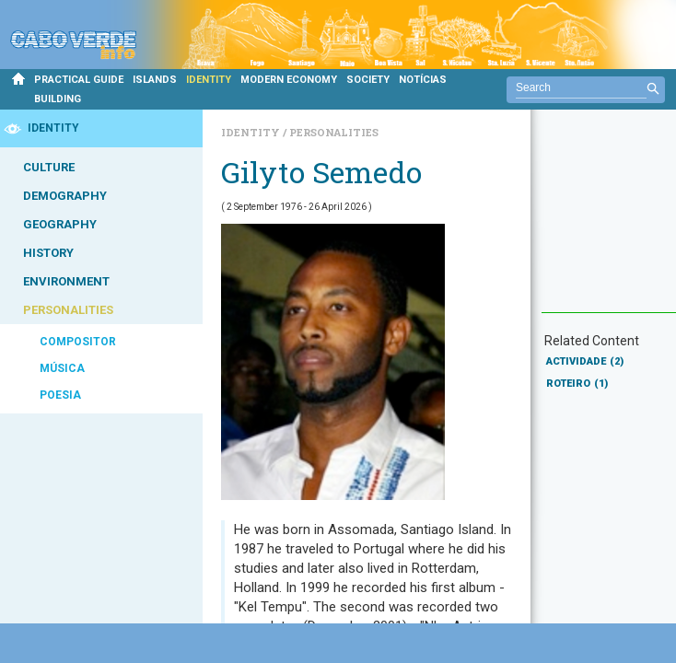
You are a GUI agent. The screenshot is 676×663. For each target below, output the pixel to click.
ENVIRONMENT (66, 281)
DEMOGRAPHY (65, 196)
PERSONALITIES (68, 310)
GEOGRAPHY (60, 224)
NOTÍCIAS (423, 80)
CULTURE (49, 167)
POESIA (60, 395)
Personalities (334, 132)
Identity (252, 132)
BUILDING (57, 99)
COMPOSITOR (78, 341)
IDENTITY (208, 80)
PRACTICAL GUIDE (78, 80)
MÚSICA (62, 368)
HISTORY (48, 253)
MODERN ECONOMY (288, 80)
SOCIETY (368, 80)
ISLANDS (155, 80)
